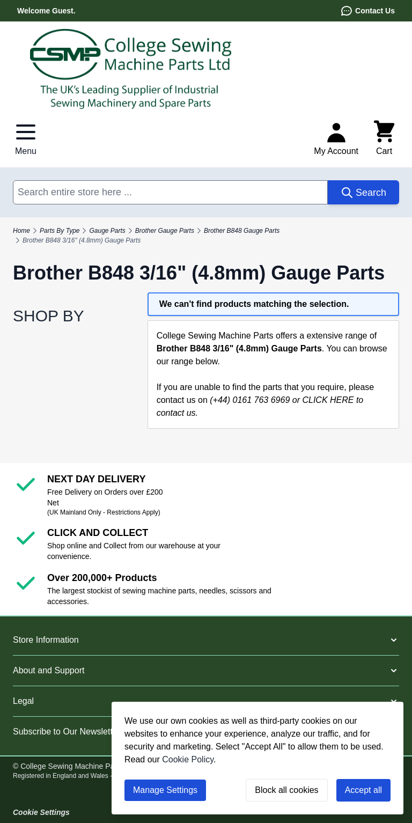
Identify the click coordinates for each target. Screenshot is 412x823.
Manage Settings (165, 790)
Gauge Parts (107, 230)
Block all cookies (286, 790)
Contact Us (367, 10)
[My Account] (336, 138)
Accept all (363, 790)
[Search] (363, 192)
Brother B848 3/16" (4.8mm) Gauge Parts (82, 240)
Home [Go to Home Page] (21, 230)
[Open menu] (26, 138)
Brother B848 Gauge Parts (241, 230)
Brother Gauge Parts (164, 230)
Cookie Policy (188, 759)
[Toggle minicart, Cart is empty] (384, 138)
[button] (206, 640)
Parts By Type (59, 230)
